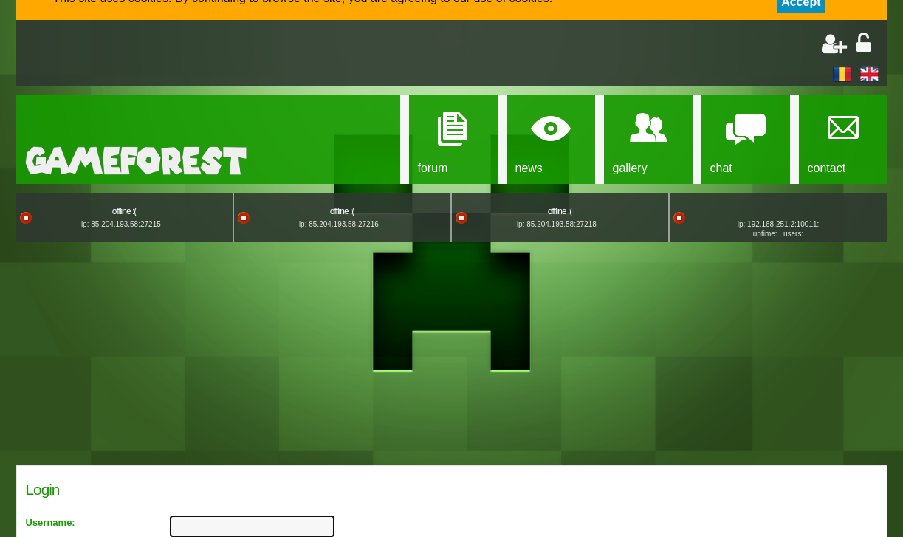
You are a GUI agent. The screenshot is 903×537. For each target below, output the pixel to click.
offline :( (124, 211)
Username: (50, 522)
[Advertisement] (198, 55)
